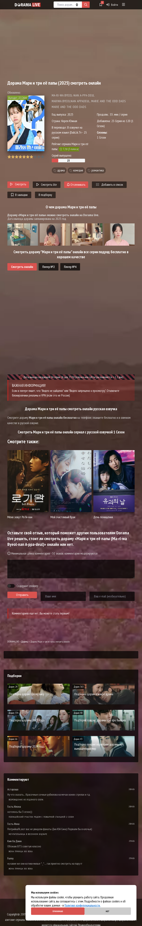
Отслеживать (76, 185)
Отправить (22, 595)
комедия (78, 170)
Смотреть (18, 184)
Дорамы (24, 641)
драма (61, 170)
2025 (70, 114)
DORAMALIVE (13, 641)
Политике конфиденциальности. (82, 905)
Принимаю (58, 911)
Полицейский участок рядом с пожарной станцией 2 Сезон (41, 816)
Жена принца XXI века (21, 851)
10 (42, 157)
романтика (98, 170)
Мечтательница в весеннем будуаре (28, 834)
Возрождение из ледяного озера (26, 799)
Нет (107, 911)
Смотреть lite (46, 185)
